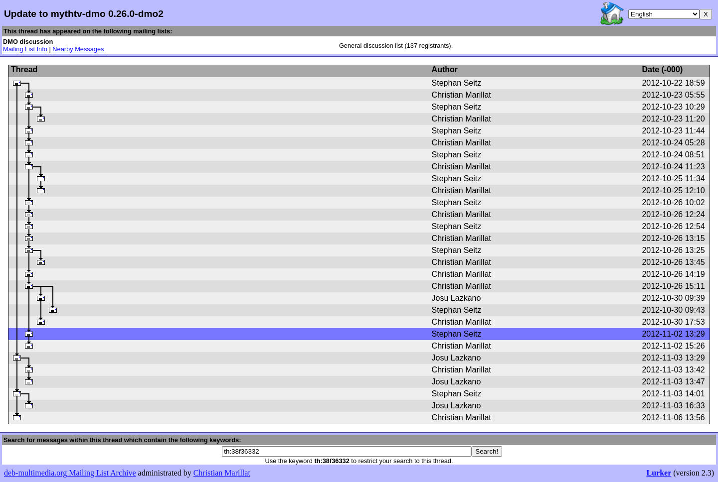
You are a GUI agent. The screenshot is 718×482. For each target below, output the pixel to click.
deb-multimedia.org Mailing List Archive (70, 473)
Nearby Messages (78, 49)
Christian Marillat (221, 473)
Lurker (658, 473)
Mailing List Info (25, 49)
